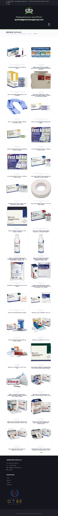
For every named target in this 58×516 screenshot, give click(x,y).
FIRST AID (30, 33)
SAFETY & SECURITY (22, 33)
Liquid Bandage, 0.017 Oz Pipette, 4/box (17, 68)
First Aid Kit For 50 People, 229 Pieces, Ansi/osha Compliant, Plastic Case (41, 422)
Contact (8, 482)
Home (8, 478)
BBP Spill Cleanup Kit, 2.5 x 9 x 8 (40, 340)
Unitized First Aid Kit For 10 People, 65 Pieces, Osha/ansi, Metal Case (41, 449)
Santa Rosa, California (12, 463)
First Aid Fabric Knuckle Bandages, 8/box (41, 122)
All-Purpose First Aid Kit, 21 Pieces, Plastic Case (40, 150)
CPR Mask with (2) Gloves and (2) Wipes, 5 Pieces (17, 340)
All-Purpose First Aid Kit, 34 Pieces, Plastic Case (17, 177)
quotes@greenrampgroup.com (29, 20)
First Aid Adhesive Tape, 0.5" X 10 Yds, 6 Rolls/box (41, 204)
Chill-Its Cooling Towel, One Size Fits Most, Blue (17, 122)
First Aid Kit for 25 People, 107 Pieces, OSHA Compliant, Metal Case (41, 395)
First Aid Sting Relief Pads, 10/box (17, 312)
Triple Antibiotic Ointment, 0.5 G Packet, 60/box (17, 231)
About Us (9, 480)
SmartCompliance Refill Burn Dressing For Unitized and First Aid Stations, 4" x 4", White (41, 286)
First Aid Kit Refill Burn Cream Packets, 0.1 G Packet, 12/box (41, 231)
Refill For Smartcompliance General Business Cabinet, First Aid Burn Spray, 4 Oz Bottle (17, 259)
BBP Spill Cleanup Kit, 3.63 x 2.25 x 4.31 (17, 368)
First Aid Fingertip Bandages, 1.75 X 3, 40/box (17, 95)
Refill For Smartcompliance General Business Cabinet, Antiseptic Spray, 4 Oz (41, 259)
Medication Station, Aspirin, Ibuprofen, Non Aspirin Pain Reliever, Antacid (41, 68)
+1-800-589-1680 (10, 1)
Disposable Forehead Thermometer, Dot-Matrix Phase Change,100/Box (41, 368)
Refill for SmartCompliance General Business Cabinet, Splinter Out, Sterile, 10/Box (17, 395)
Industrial (14, 33)
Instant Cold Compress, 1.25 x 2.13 (41, 312)
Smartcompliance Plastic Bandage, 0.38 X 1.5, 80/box (17, 150)
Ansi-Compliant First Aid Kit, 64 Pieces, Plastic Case (17, 449)
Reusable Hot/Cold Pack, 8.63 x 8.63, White (17, 286)
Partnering (9, 484)
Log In (8, 4)
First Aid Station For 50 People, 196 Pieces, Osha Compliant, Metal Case (17, 422)
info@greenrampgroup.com (21, 1)
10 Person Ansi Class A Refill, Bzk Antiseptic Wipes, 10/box (17, 204)
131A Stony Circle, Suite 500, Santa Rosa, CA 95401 (39, 1)
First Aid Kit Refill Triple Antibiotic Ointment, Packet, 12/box (41, 177)
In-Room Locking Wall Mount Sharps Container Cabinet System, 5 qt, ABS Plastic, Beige (41, 95)
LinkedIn (8, 2)
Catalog (8, 33)
